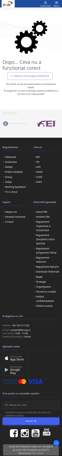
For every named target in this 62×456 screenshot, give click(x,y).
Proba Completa (14, 171)
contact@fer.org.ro (20, 330)
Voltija (8, 181)
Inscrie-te (31, 421)
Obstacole (10, 157)
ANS (38, 166)
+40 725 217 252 (20, 325)
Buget (39, 276)
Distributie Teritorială (47, 271)
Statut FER (41, 211)
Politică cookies (44, 305)
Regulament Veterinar (42, 259)
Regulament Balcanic (47, 266)
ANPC (39, 181)
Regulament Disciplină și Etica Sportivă (45, 239)
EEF (38, 157)
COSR (39, 176)
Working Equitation (15, 186)
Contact (9, 221)
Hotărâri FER (43, 216)
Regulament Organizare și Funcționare (43, 226)
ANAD (39, 171)
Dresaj (8, 176)
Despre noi (11, 211)
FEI (38, 161)
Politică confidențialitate (45, 298)
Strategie (41, 281)
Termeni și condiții (46, 291)
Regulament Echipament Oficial (46, 250)
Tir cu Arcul (11, 191)
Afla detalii (38, 453)
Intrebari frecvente (15, 216)
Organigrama (43, 286)
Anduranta (11, 161)
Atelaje (9, 166)
